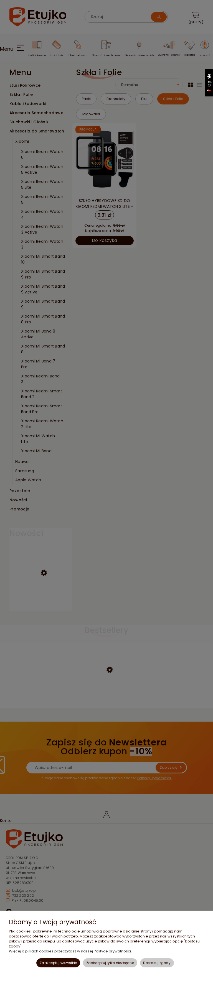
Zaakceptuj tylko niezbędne (110, 962)
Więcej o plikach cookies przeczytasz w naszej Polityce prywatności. (70, 951)
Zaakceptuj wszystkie (58, 962)
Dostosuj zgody (156, 962)
